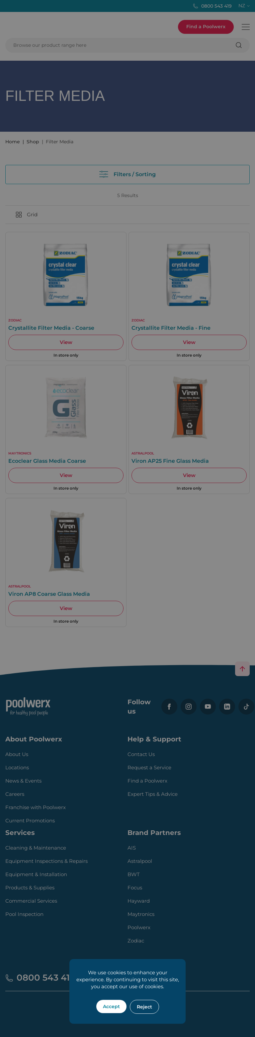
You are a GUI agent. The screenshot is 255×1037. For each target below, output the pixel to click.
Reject (144, 1007)
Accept (111, 1006)
